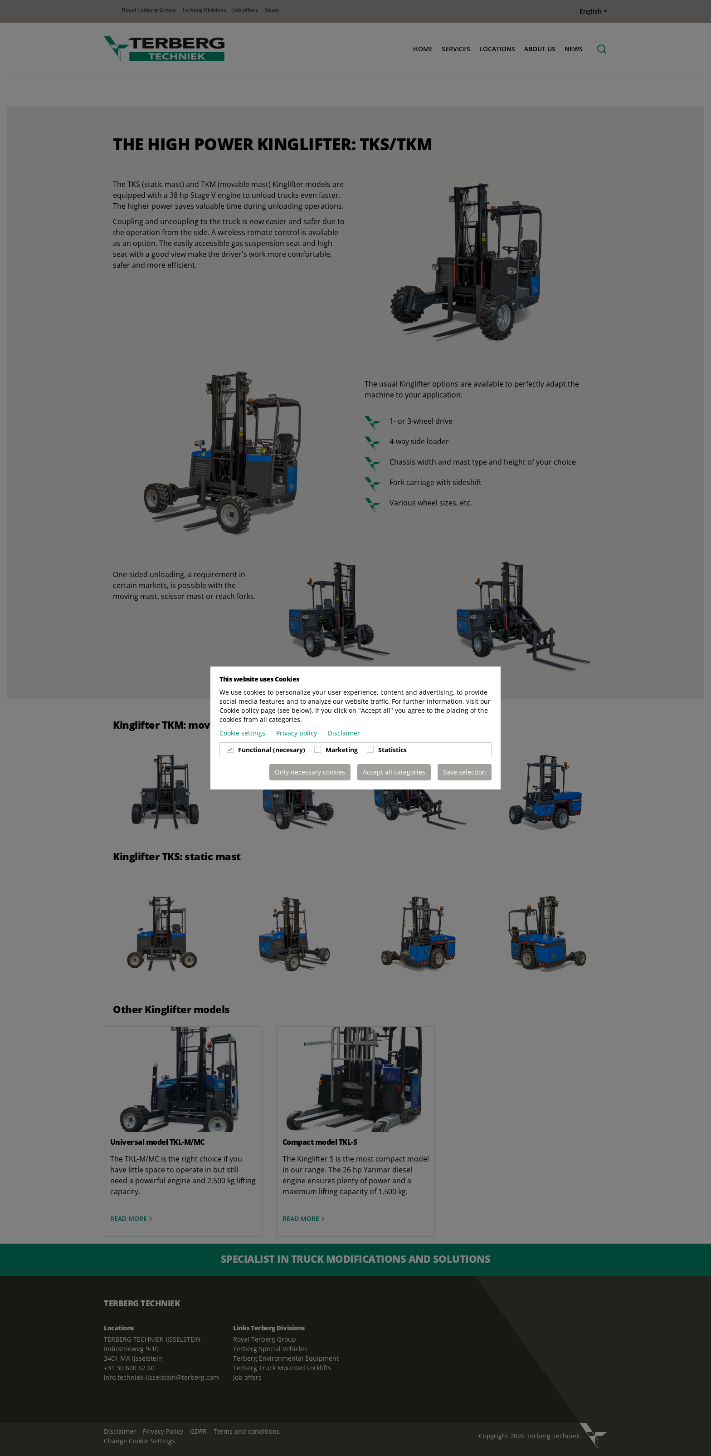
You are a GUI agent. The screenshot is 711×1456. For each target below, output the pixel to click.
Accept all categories (394, 772)
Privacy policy (297, 733)
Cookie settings (243, 733)
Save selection (464, 772)
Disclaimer (344, 733)
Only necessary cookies (310, 772)
